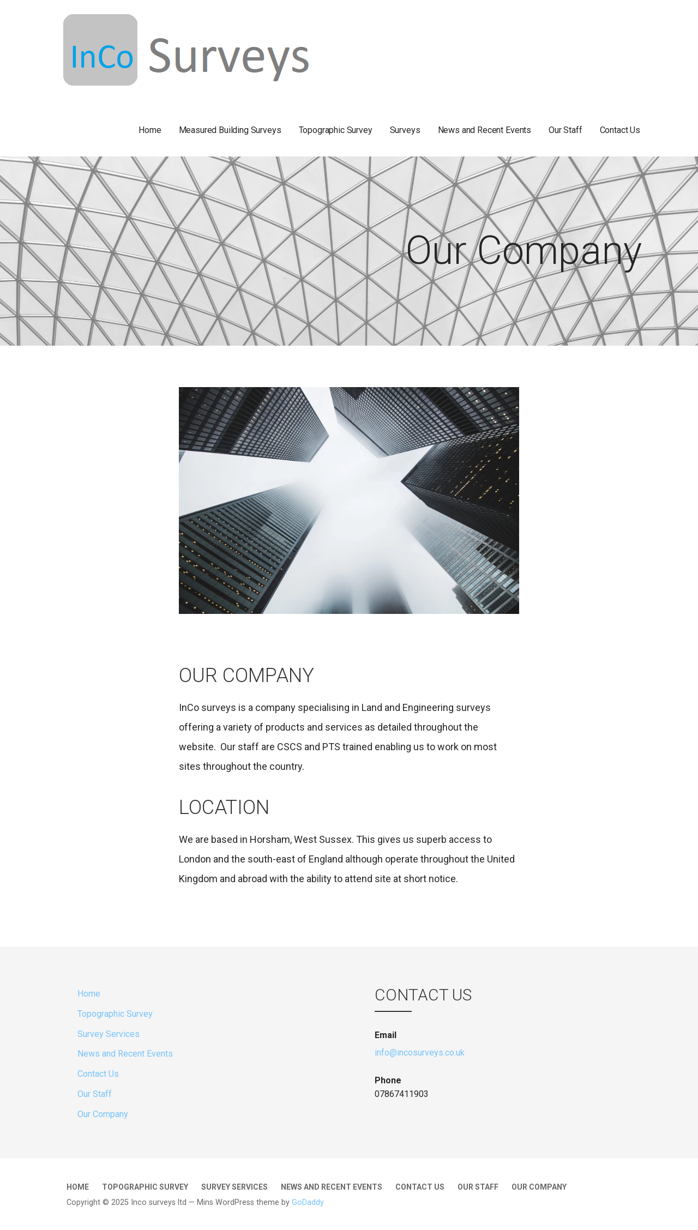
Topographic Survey (335, 130)
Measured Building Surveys (230, 130)
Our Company (102, 1114)
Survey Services (108, 1034)
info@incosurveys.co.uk (420, 1052)
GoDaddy (308, 1202)
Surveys (405, 130)
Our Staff (565, 130)
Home (150, 130)
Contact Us (620, 130)
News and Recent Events (484, 130)
